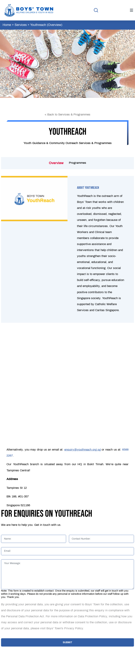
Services (21, 25)
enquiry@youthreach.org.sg (82, 449)
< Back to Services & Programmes (67, 114)
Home (7, 25)
